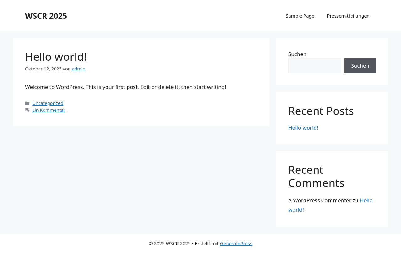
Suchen (297, 54)
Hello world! (56, 56)
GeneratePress (236, 243)
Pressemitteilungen (348, 16)
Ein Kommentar (48, 110)
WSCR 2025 (46, 15)
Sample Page (300, 16)
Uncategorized (47, 103)
